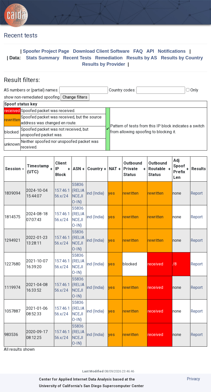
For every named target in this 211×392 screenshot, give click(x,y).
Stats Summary (42, 57)
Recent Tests (77, 57)
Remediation (109, 57)
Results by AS (141, 57)
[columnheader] (15, 169)
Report (197, 193)
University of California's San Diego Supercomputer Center (91, 386)
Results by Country (182, 57)
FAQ (138, 51)
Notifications (172, 51)
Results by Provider (103, 64)
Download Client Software (101, 51)
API (150, 51)
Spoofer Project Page (46, 51)
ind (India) (95, 193)
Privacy (193, 378)
